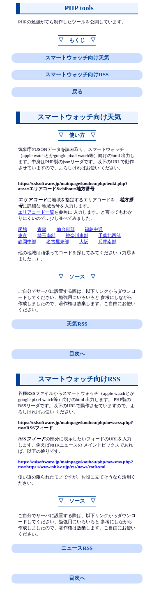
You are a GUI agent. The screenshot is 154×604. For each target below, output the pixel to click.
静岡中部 (27, 241)
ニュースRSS (76, 548)
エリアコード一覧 (36, 212)
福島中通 (94, 229)
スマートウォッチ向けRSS (76, 74)
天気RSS (77, 324)
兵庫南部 (107, 241)
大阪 (83, 241)
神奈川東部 (77, 235)
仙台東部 (66, 229)
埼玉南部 (46, 235)
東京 (22, 235)
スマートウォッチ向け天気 (77, 58)
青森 (41, 229)
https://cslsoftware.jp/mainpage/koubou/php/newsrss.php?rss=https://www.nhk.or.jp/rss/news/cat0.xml (75, 464)
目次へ (77, 354)
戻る (77, 92)
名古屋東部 (57, 241)
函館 (22, 229)
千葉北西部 (109, 235)
